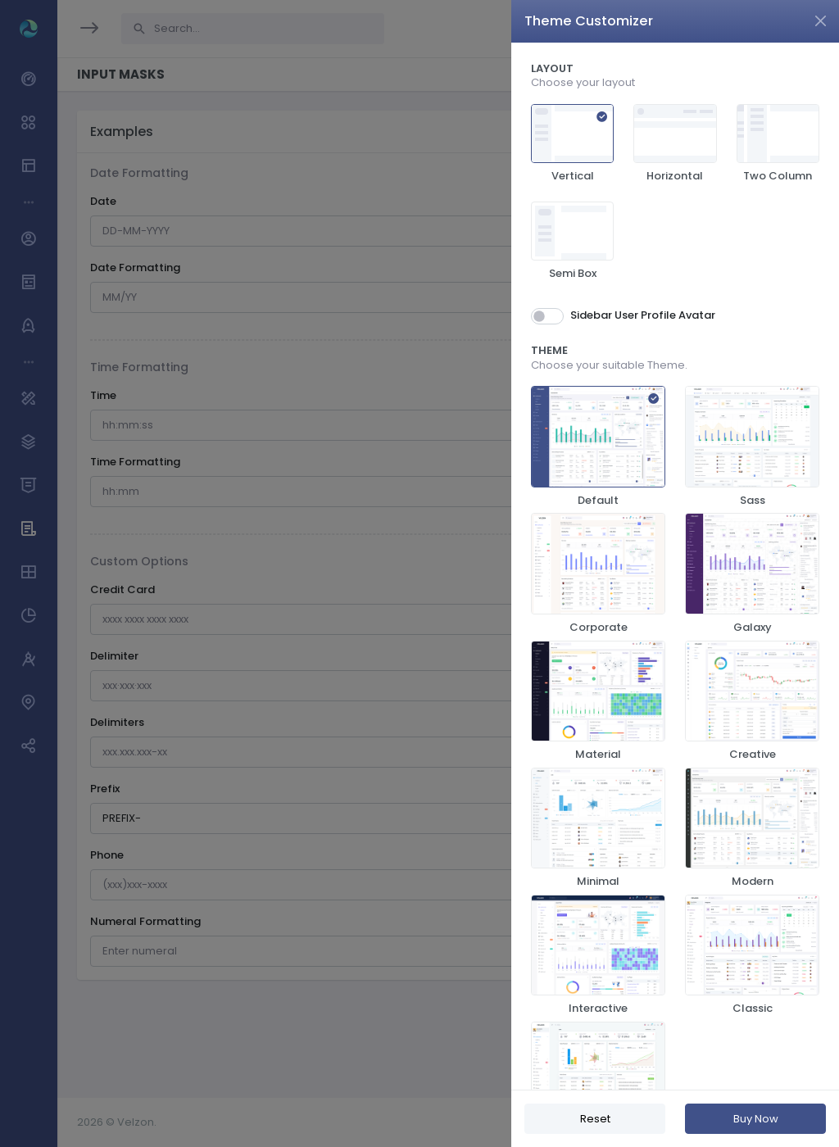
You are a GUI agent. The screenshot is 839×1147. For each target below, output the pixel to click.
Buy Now (755, 1119)
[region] (675, 566)
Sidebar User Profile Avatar (642, 315)
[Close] (820, 20)
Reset (595, 1119)
